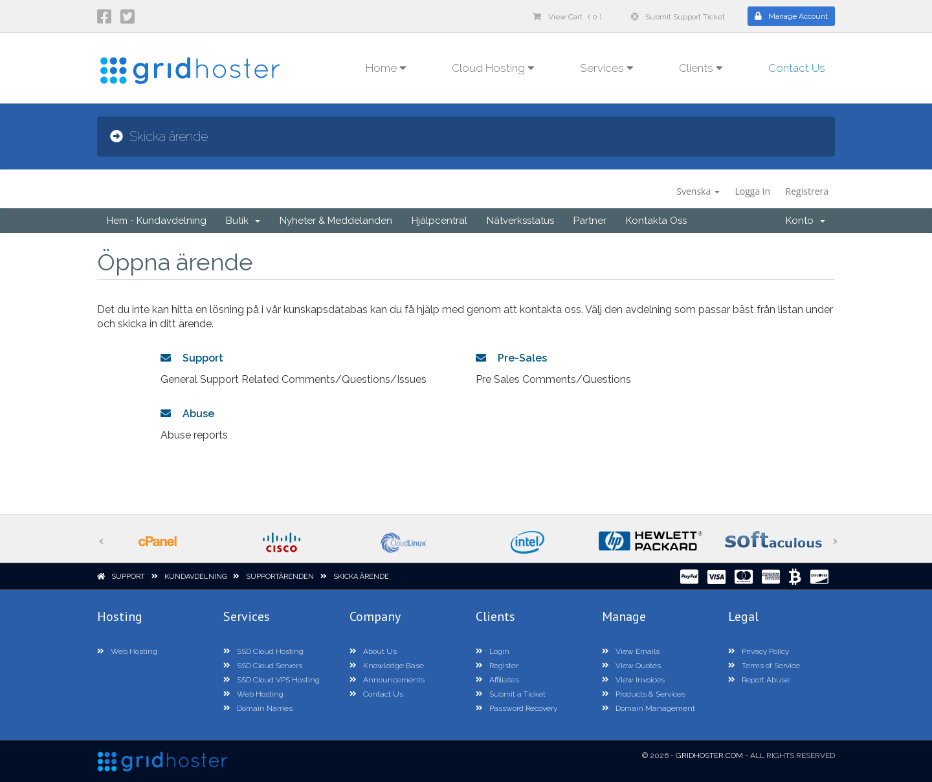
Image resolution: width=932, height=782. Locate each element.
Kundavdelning (195, 576)
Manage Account (791, 16)
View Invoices (633, 679)
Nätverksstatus (520, 220)
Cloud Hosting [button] (493, 67)
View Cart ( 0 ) (567, 16)
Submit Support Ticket (678, 16)
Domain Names (258, 708)
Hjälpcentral (439, 220)
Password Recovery (516, 708)
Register (497, 665)
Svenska (698, 191)
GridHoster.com (709, 755)
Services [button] (607, 67)
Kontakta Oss (656, 220)
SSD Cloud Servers (262, 665)
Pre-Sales (511, 358)
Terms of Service (764, 665)
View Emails (631, 651)
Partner (589, 220)
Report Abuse (759, 679)
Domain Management (648, 708)
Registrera (807, 191)
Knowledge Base (387, 665)
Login (492, 651)
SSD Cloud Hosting (263, 651)
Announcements (387, 679)
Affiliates (497, 679)
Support (192, 358)
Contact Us (796, 67)
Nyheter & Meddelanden (336, 220)
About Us (373, 651)
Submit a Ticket (511, 694)
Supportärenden (280, 576)
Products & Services (643, 694)
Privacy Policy (758, 651)
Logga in (752, 191)
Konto (805, 220)
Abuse (187, 413)
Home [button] (386, 67)
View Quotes (631, 665)
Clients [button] (701, 67)
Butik (243, 220)
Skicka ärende (361, 576)
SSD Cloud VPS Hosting (271, 679)
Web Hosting (127, 651)
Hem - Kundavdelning (156, 220)
